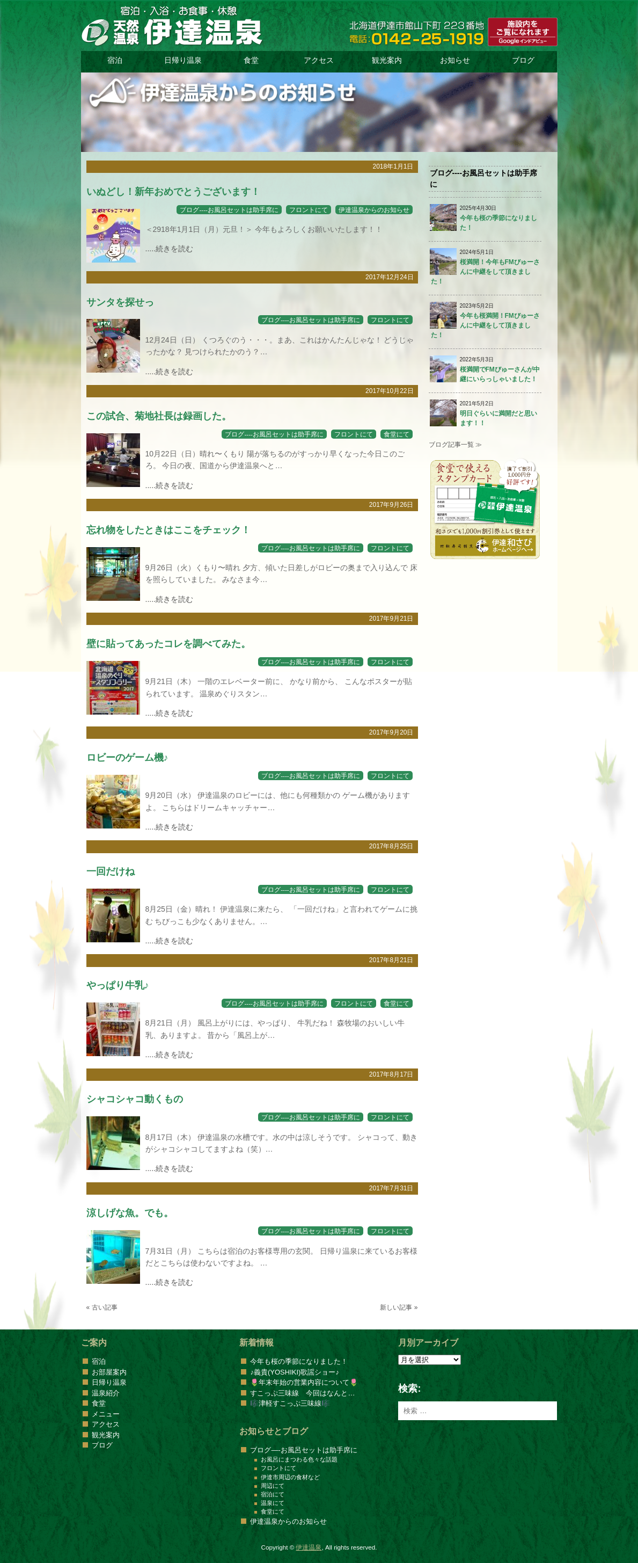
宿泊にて (272, 1494)
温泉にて (272, 1503)
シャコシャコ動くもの (134, 1099)
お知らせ (455, 60)
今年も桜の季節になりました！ (299, 1361)
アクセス (319, 60)
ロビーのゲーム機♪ (127, 757)
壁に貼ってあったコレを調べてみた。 (168, 643)
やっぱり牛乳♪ (117, 985)
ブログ (523, 60)
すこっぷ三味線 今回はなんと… (302, 1393)
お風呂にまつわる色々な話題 (299, 1459)
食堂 (251, 60)
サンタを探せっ (120, 302)
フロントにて (308, 209)
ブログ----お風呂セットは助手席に (229, 209)
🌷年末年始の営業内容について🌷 (304, 1382)
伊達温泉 (308, 1547)
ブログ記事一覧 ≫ (455, 444)
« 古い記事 (102, 1307)
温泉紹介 (106, 1393)
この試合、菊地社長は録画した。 (158, 416)
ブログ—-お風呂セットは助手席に (303, 1450)
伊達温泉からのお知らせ (374, 209)
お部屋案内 (109, 1372)
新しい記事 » (398, 1307)
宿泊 (114, 60)
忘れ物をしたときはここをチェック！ (168, 530)
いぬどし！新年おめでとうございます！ (173, 191)
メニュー (106, 1414)
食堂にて (396, 434)
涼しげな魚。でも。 (129, 1213)
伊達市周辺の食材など (290, 1477)
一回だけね (110, 871)
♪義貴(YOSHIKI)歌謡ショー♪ (294, 1372)
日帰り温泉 (183, 60)
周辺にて (272, 1485)
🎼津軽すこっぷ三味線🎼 (290, 1403)
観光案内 (387, 60)
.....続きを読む (169, 248)
